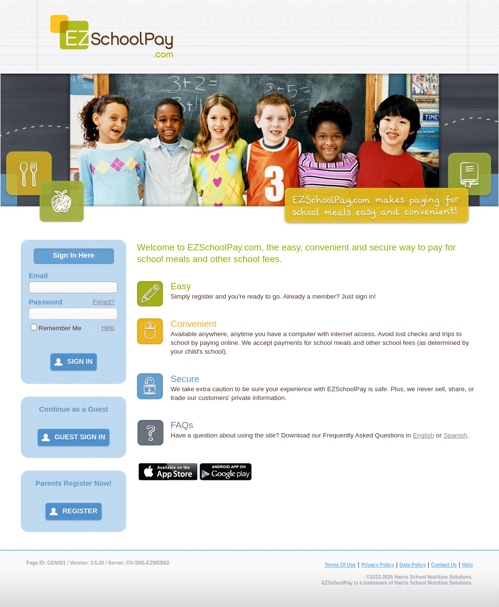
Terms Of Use (340, 565)
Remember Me (59, 328)
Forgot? (104, 301)
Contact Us (444, 565)
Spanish (455, 435)
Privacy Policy (377, 565)
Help (108, 327)
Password (45, 302)
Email (38, 276)
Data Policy (413, 565)
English (423, 435)
